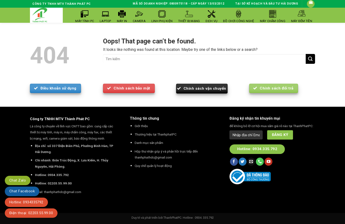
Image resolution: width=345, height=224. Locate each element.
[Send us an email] (251, 162)
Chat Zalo (17, 180)
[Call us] (260, 162)
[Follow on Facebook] (234, 162)
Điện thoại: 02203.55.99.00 (31, 213)
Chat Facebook (22, 191)
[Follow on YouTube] (268, 162)
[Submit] (310, 59)
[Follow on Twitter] (243, 162)
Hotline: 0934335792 (26, 202)
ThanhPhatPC (172, 217)
